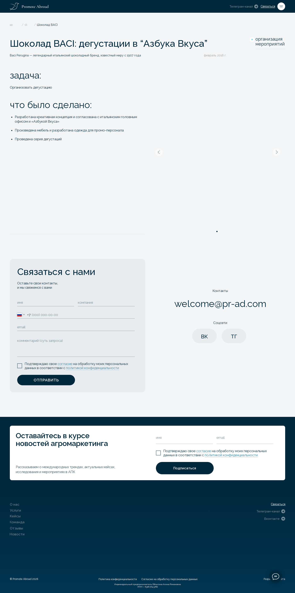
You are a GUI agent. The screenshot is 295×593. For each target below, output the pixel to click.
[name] (45, 302)
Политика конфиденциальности (118, 579)
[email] (76, 327)
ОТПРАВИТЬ (46, 380)
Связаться (268, 6)
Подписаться (184, 468)
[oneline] (106, 302)
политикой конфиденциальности (92, 368)
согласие (65, 364)
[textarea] (76, 346)
